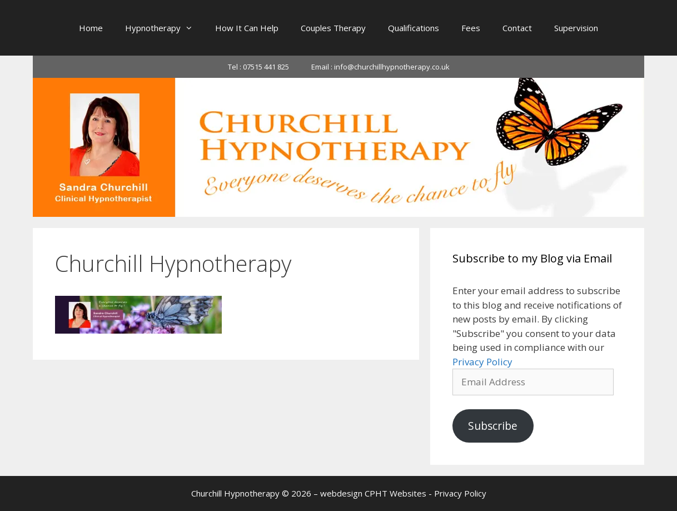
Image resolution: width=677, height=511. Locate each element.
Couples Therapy (333, 27)
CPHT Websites (395, 493)
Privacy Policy (482, 361)
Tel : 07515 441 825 (258, 67)
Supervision (576, 27)
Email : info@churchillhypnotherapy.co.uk (380, 67)
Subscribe (492, 426)
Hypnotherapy (164, 28)
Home (91, 27)
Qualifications (413, 27)
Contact (517, 27)
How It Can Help (246, 27)
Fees (470, 27)
